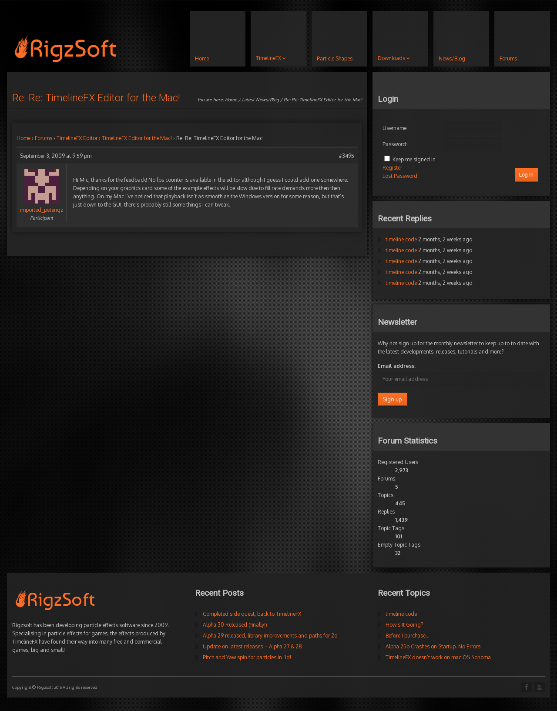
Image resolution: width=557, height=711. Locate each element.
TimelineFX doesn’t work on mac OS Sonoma (438, 657)
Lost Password (400, 176)
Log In (526, 175)
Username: (395, 128)
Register (392, 167)
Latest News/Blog (260, 99)
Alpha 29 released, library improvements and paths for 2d (270, 635)
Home (231, 99)
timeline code (401, 239)
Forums (43, 138)
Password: (395, 144)
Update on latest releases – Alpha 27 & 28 (252, 646)
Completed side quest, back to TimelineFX (252, 614)
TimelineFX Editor (77, 138)
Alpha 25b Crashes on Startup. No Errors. (434, 646)
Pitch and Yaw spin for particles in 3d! (247, 657)
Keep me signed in (414, 159)
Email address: (397, 366)
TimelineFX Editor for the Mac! (137, 138)
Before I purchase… (407, 635)
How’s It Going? (404, 624)
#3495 (346, 156)
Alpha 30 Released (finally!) (235, 624)
